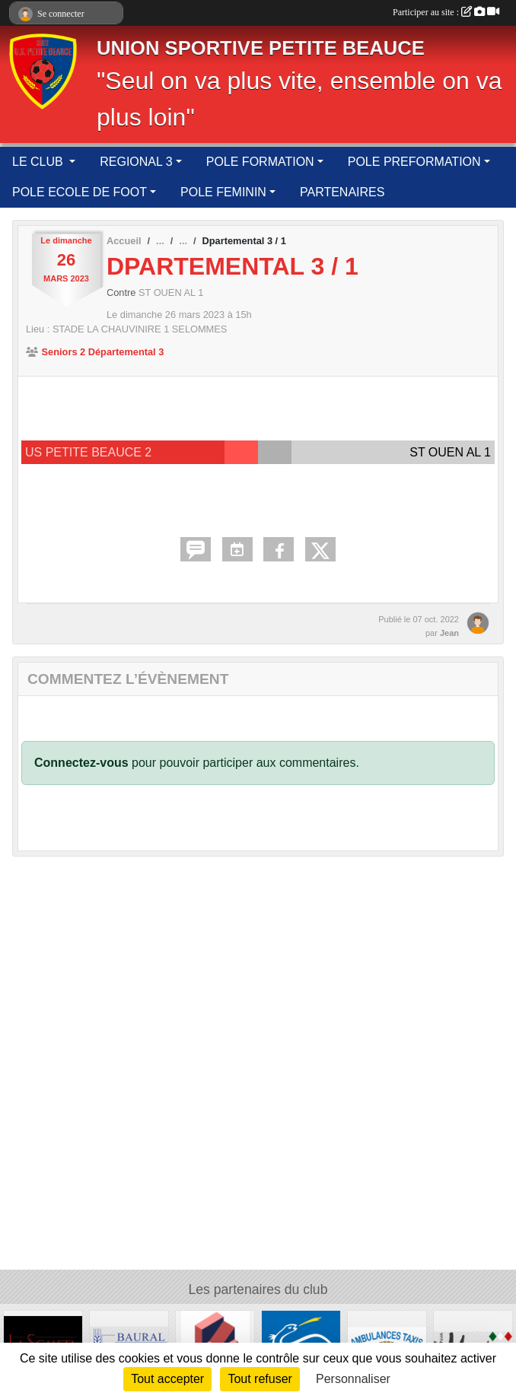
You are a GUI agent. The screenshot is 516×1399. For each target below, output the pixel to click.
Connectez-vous (81, 762)
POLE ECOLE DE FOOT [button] (79, 192)
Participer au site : (446, 12)
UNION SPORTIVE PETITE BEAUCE (261, 48)
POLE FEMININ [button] (223, 192)
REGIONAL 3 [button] (136, 161)
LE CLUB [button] (39, 161)
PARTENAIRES (342, 192)
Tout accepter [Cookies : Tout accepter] (167, 1378)
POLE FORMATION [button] (260, 161)
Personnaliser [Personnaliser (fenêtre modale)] (353, 1378)
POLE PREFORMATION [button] (414, 161)
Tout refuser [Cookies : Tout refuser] (259, 1378)
